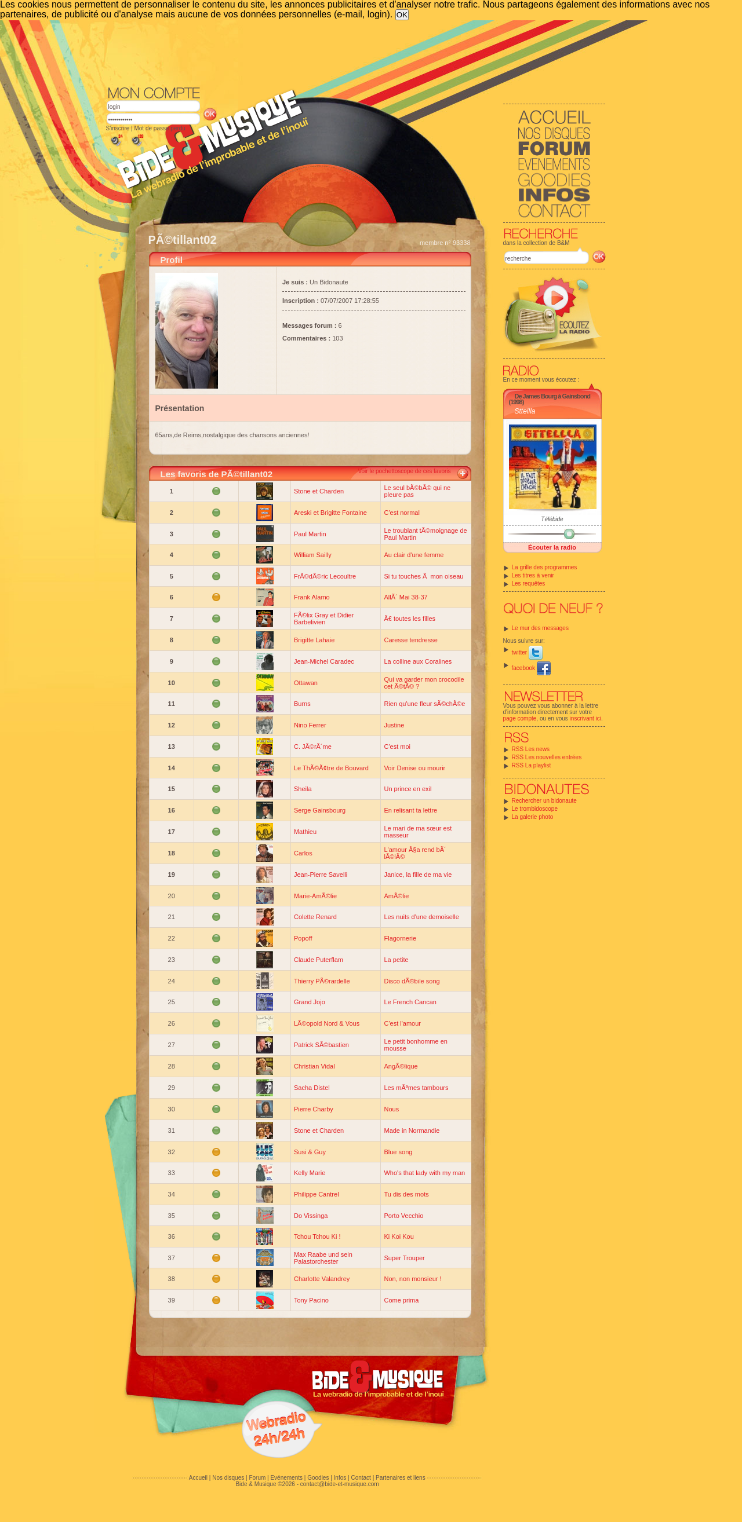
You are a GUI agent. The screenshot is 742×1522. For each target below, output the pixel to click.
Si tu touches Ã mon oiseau (423, 576)
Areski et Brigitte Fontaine (330, 512)
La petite (396, 959)
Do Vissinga (311, 1215)
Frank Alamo (312, 597)
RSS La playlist (531, 765)
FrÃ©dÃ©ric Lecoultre (325, 576)
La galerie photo (533, 817)
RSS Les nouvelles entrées (547, 757)
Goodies (318, 1478)
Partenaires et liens (400, 1478)
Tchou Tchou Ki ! (317, 1236)
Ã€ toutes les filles (409, 618)
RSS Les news (531, 749)
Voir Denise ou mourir (414, 767)
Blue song (398, 1151)
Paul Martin (310, 533)
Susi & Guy (310, 1151)
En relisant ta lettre (410, 810)
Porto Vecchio (403, 1215)
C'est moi (397, 746)
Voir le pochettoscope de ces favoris (404, 471)
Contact (360, 1478)
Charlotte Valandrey (322, 1278)
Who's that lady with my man (424, 1172)
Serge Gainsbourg (319, 810)
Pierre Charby (313, 1109)
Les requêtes (528, 583)
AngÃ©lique (400, 1066)
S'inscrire (118, 128)
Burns (302, 703)
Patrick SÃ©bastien (321, 1044)
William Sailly (313, 554)
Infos (340, 1478)
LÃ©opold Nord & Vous (326, 1023)
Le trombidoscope (535, 809)
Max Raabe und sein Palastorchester (323, 1258)
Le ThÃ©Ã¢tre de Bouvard (331, 767)
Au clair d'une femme (413, 554)
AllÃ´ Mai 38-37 (405, 597)
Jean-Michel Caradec (324, 661)
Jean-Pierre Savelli (320, 874)
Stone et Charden (319, 491)
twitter (527, 652)
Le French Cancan (410, 1001)
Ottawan (306, 682)
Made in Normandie (411, 1130)
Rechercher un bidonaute (544, 800)
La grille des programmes (544, 567)
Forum (257, 1478)
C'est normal (401, 512)
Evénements (286, 1478)
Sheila (303, 788)
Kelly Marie (309, 1172)
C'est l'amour (402, 1023)
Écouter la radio (552, 547)
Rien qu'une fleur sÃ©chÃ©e (424, 703)
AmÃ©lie (396, 895)
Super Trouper (404, 1257)
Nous (391, 1109)
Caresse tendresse (410, 639)
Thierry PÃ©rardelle (322, 981)
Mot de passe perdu (159, 128)
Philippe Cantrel (316, 1194)
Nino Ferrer (310, 725)
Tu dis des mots (406, 1194)
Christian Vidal (314, 1066)
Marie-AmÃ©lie (315, 895)
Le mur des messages (540, 628)
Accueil (198, 1478)
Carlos (303, 853)
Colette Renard (315, 916)
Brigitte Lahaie (314, 639)
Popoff (303, 938)
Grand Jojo (309, 1001)
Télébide (552, 519)
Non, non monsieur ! (412, 1278)
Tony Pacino (311, 1300)
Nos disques (228, 1478)
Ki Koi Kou (398, 1236)
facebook (531, 668)
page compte (520, 718)
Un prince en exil (407, 788)
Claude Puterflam (318, 959)
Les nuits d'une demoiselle (421, 916)
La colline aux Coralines (418, 661)
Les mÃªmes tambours (416, 1087)
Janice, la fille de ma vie (418, 874)
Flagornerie (400, 938)
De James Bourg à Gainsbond (552, 396)
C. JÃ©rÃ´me (313, 746)
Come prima (401, 1300)
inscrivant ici (585, 718)
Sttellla (525, 411)
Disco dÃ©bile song (411, 981)
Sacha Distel (312, 1087)
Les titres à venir (533, 575)
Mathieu (305, 831)
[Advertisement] (356, 52)
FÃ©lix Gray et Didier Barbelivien (324, 618)
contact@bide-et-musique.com (339, 1484)
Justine (394, 725)
